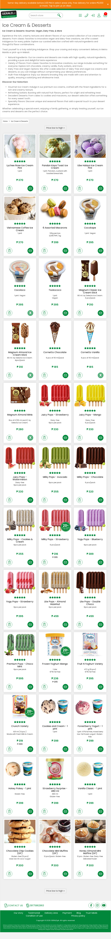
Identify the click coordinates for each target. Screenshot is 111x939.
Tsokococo (55, 291)
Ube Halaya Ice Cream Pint (90, 167)
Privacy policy (78, 922)
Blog (79, 919)
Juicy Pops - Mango (90, 417)
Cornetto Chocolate (54, 354)
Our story (18, 919)
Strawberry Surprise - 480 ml (55, 795)
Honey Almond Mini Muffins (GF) (90, 858)
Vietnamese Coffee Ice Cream (20, 230)
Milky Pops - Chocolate (90, 479)
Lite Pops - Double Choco (90, 607)
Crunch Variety (19, 731)
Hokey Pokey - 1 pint (19, 794)
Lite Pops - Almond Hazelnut (55, 607)
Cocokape (90, 228)
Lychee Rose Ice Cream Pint (20, 167)
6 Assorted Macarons (55, 228)
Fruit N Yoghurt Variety (90, 668)
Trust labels (91, 919)
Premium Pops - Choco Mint (20, 670)
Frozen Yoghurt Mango (55, 668)
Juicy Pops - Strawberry (55, 417)
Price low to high (55, 127)
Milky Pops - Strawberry (55, 542)
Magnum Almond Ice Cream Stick (20, 355)
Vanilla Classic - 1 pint (90, 794)
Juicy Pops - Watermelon (20, 481)
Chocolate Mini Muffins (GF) (55, 858)
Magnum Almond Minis (20, 417)
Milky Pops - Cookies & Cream (20, 544)
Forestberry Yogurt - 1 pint (90, 732)
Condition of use (34, 922)
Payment (67, 919)
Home (5, 121)
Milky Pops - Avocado (55, 479)
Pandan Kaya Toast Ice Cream (55, 167)
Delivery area (51, 919)
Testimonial (34, 919)
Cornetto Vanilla (90, 354)
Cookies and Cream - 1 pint (55, 732)
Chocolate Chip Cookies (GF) (20, 858)
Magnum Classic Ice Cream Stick (90, 292)
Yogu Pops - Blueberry (90, 542)
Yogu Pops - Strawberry (19, 605)
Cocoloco (19, 291)
